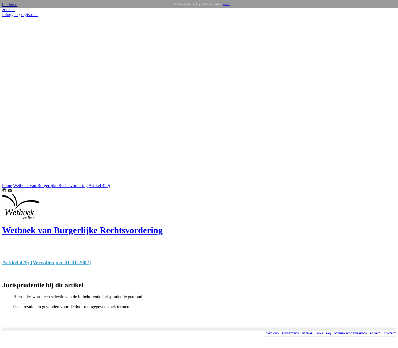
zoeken (8, 9)
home (7, 185)
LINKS (319, 333)
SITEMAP (307, 333)
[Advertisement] (18, 100)
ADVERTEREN (290, 333)
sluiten (226, 4)
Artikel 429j (99, 185)
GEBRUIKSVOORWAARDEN (350, 333)
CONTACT (390, 333)
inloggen (10, 14)
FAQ (328, 333)
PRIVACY (375, 333)
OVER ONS (272, 333)
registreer (29, 14)
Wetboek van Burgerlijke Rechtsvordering (50, 185)
